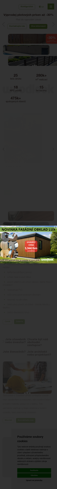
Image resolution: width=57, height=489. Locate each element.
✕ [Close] (55, 227)
